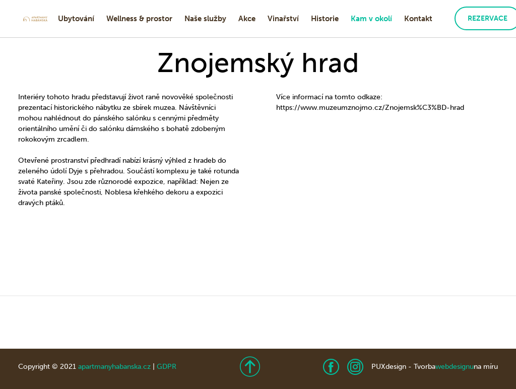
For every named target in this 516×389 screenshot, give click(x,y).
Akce (246, 18)
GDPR (166, 366)
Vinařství (283, 18)
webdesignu (454, 366)
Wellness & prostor (139, 18)
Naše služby (205, 18)
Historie (325, 18)
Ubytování (76, 18)
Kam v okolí (371, 18)
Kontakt (418, 18)
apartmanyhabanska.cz (114, 366)
